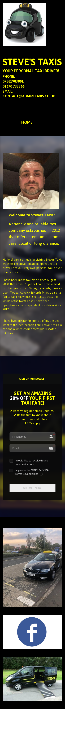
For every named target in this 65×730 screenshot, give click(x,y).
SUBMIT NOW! (32, 488)
